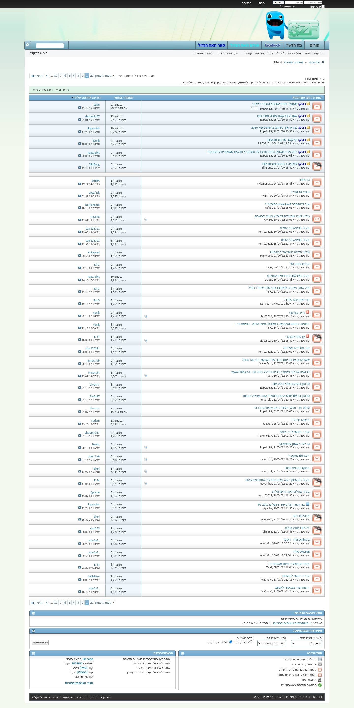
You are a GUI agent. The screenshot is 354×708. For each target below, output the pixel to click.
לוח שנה (260, 53)
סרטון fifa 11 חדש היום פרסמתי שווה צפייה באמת (276, 396)
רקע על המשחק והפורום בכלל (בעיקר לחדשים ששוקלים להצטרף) (252, 152)
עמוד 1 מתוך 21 (100, 75)
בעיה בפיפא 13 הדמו (295, 240)
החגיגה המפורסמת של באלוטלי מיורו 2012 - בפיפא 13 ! (272, 324)
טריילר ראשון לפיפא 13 (294, 444)
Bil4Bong (267, 167)
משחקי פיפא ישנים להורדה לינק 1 (274, 104)
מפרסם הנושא (301, 97)
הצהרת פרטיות (73, 697)
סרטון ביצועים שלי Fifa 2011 (291, 384)
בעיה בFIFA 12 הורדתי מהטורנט (288, 276)
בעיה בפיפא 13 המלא (295, 228)
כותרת (317, 97)
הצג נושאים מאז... (309, 638)
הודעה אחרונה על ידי (85, 97)
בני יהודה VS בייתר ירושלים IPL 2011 (281, 504)
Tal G (269, 267)
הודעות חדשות (314, 53)
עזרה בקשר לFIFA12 (296, 576)
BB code (87, 659)
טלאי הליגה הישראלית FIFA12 (290, 252)
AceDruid (266, 519)
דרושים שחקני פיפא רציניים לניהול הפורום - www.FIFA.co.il (270, 372)
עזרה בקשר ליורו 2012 (295, 432)
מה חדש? (294, 45)
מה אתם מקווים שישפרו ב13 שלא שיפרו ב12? (279, 288)
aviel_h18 (266, 459)
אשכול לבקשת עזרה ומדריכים (277, 116)
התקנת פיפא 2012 (297, 468)
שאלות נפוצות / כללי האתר (285, 53)
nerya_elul (266, 399)
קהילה (248, 53)
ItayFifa (268, 219)
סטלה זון (91, 697)
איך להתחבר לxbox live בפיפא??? (287, 204)
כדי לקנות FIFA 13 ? (297, 300)
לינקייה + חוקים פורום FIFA (279, 164)
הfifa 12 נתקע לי (299, 455)
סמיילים (77, 663)
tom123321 (265, 231)
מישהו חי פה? (300, 420)
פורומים (314, 62)
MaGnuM (266, 579)
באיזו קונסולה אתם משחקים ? (289, 564)
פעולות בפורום (228, 53)
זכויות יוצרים (52, 697)
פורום (314, 45)
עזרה (262, 3)
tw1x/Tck (266, 195)
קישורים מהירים (204, 53)
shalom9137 (264, 435)
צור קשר (105, 697)
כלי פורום (64, 89)
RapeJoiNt (266, 108)
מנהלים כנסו (301, 516)
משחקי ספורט (293, 62)
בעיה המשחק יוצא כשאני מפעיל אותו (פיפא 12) (277, 480)
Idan (269, 375)
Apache (267, 508)
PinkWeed (266, 255)
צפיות (118, 97)
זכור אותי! (317, 6)
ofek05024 (266, 316)
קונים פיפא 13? (299, 264)
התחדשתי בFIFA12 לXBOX (292, 587)
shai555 (267, 531)
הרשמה (246, 3)
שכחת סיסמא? (287, 6)
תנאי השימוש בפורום (79, 683)
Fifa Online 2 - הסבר (296, 539)
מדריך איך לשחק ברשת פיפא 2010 (274, 127)
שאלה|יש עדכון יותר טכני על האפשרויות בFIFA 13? (276, 360)
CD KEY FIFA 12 (295, 337)
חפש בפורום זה (44, 89)
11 (55, 75)
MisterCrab (265, 363)
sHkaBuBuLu (264, 183)
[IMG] (84, 668)
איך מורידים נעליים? (296, 348)
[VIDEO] (82, 672)
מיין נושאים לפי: (275, 638)
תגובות (129, 97)
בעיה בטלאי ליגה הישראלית (291, 491)
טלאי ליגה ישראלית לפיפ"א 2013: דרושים (282, 216)
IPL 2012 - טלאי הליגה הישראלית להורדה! (282, 407)
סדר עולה (244, 642)
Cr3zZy (268, 279)
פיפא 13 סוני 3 (300, 192)
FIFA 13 (305, 180)
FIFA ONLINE (302, 551)
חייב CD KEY (297, 313)
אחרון (37, 76)
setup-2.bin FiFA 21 (297, 528)
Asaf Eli (268, 207)
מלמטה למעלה (219, 642)
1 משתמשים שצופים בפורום (292, 623)
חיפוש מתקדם (39, 53)
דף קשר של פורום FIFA (283, 140)
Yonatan (267, 423)
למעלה (37, 697)
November (266, 483)
